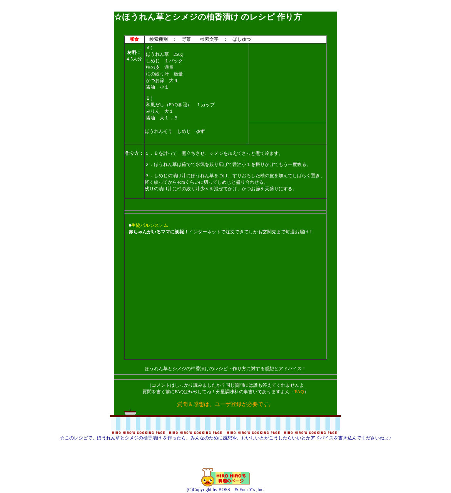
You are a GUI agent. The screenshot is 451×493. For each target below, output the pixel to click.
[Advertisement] (225, 9)
